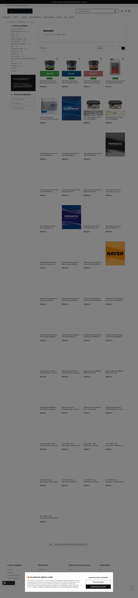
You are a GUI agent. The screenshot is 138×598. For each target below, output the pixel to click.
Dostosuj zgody (98, 582)
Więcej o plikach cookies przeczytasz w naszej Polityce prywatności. (56, 587)
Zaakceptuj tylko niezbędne (98, 577)
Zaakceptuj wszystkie (98, 587)
